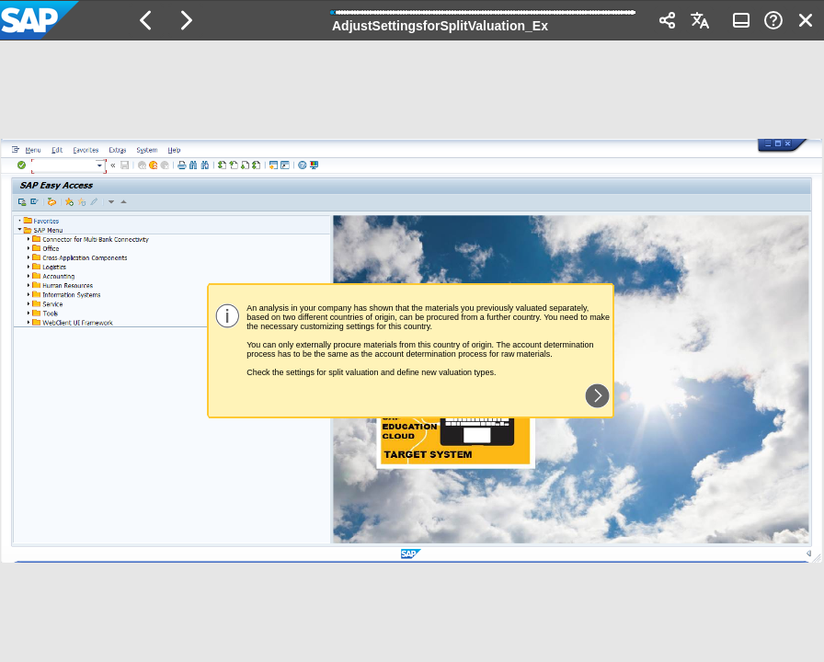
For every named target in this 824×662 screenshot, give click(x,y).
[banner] (412, 20)
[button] (146, 20)
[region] (412, 351)
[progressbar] (483, 18)
